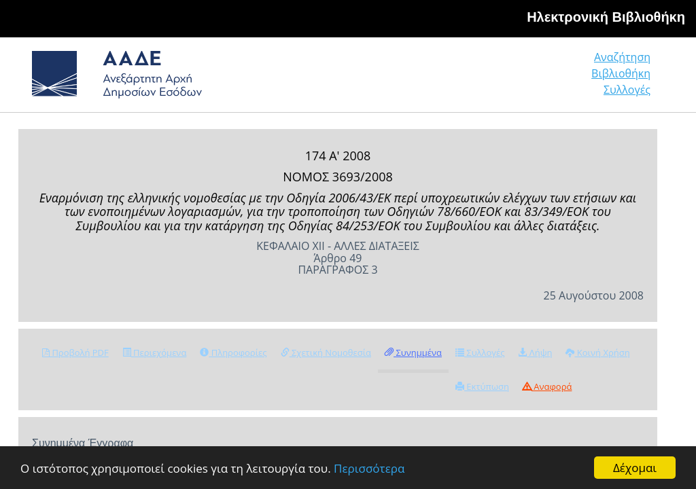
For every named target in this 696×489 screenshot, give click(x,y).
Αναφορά (547, 386)
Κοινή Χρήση (597, 352)
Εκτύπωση (482, 386)
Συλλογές (627, 89)
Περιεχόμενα (154, 352)
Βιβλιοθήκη (620, 73)
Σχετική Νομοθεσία (326, 352)
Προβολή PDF (75, 352)
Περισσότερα (369, 468)
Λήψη (535, 352)
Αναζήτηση (622, 57)
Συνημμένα (413, 352)
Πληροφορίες (233, 352)
